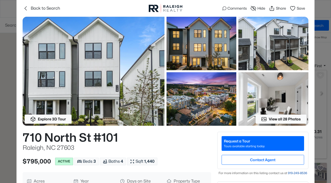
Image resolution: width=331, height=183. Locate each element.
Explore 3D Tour (48, 119)
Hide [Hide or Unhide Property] (257, 8)
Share (277, 8)
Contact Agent (262, 160)
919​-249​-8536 (297, 173)
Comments (234, 8)
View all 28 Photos (281, 119)
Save (297, 8)
